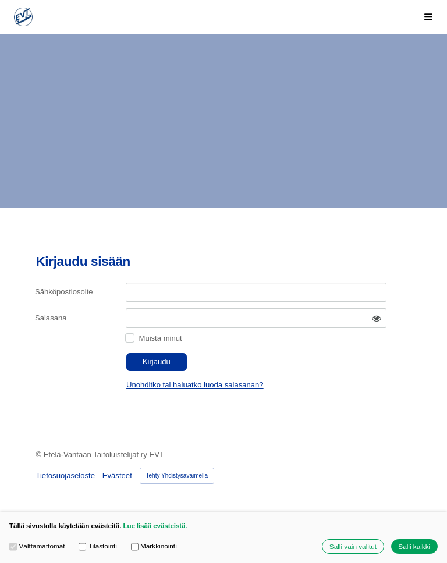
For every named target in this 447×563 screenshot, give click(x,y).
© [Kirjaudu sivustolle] (39, 454)
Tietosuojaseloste (65, 475)
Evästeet (117, 475)
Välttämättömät (37, 546)
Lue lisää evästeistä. (155, 525)
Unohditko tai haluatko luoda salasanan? (195, 384)
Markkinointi (154, 546)
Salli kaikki (414, 546)
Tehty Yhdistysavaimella (177, 475)
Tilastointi (98, 546)
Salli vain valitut (353, 546)
